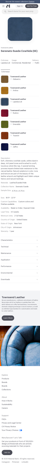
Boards (4, 386)
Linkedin (25, 462)
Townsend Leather (7, 47)
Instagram (6, 462)
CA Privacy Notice (9, 426)
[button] (3, 6)
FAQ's (4, 419)
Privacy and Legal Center (11, 423)
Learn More (7, 318)
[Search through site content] (21, 11)
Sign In (20, 6)
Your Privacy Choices (12, 430)
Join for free (32, 6)
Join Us (7, 452)
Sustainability (7, 404)
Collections (6, 390)
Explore (31, 1)
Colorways (5, 72)
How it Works (7, 401)
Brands (4, 382)
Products (5, 379)
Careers (5, 408)
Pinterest (15, 462)
